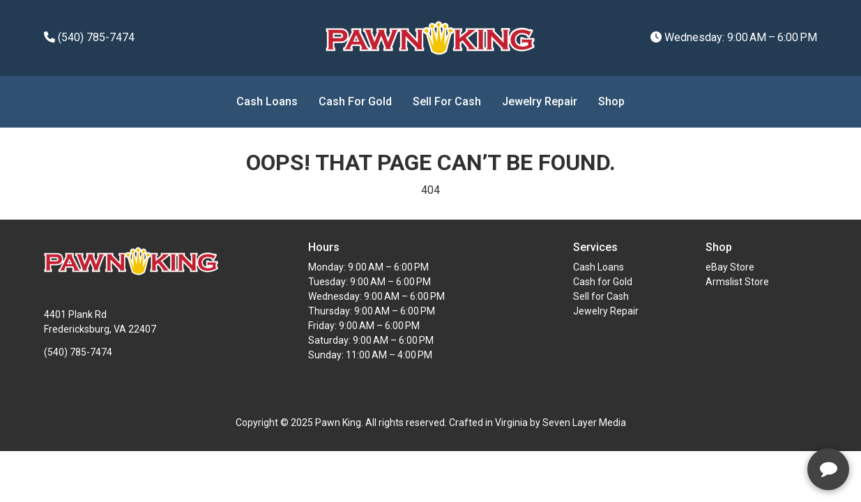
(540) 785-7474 (89, 37)
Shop (611, 101)
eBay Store (730, 267)
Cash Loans (267, 101)
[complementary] (760, 425)
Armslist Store (737, 281)
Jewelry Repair (539, 101)
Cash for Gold (355, 101)
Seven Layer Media (584, 422)
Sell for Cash (447, 101)
